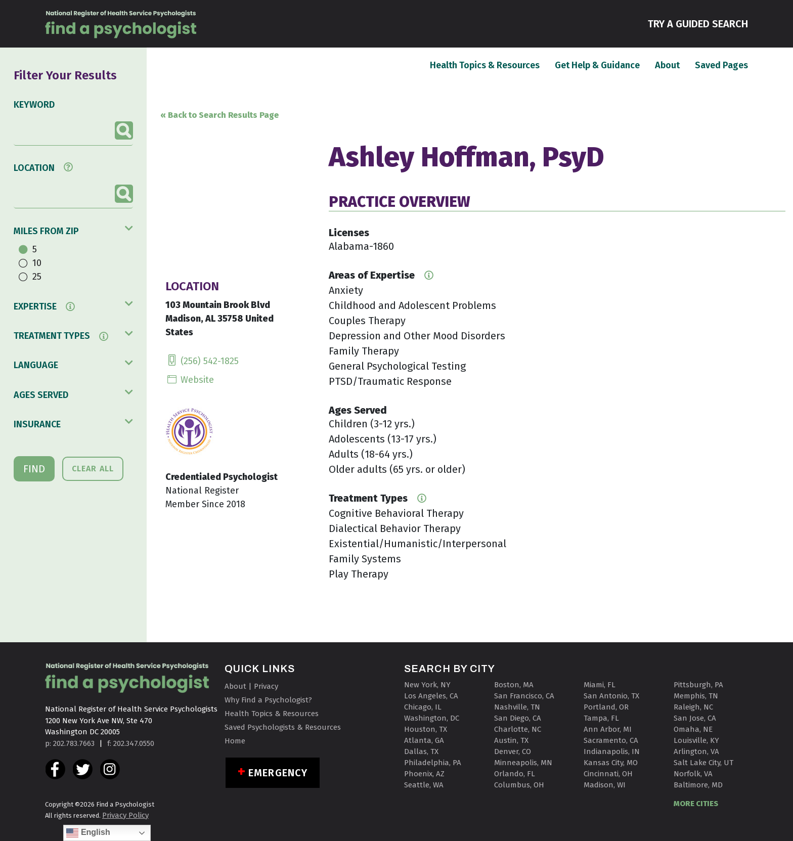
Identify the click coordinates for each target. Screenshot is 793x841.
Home (235, 740)
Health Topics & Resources (485, 65)
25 (36, 276)
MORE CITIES (696, 803)
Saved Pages (721, 65)
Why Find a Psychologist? (268, 699)
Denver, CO (512, 751)
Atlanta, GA (424, 740)
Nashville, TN (517, 707)
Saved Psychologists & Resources (283, 727)
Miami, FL (599, 684)
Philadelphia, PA (432, 762)
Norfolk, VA (693, 773)
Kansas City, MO (611, 762)
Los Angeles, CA (431, 695)
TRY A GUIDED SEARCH (698, 23)
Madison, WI (605, 784)
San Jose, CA (695, 718)
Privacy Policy (125, 815)
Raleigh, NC (693, 707)
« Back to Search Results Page (219, 115)
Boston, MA (514, 684)
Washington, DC (431, 718)
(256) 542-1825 (202, 361)
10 (36, 263)
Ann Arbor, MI (608, 729)
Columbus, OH (519, 784)
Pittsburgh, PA (698, 684)
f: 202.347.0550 (130, 743)
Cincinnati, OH (608, 773)
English (88, 833)
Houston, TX (425, 729)
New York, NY (427, 684)
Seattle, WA (424, 784)
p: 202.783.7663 (70, 743)
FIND (34, 469)
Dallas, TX (421, 751)
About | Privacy (251, 686)
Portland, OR (606, 707)
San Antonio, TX (611, 695)
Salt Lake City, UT (703, 762)
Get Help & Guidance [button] (597, 65)
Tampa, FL (601, 718)
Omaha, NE (693, 729)
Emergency (277, 773)
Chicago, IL (423, 707)
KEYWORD (34, 104)
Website (189, 379)
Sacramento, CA (611, 740)
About (667, 65)
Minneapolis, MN (523, 762)
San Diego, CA (517, 718)
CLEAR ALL (93, 468)
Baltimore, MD (698, 784)
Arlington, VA (696, 751)
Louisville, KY (696, 740)
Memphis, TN (696, 695)
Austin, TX (511, 740)
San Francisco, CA (524, 695)
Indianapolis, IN (612, 751)
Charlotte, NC (517, 729)
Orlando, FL (514, 773)
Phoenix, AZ (424, 773)
